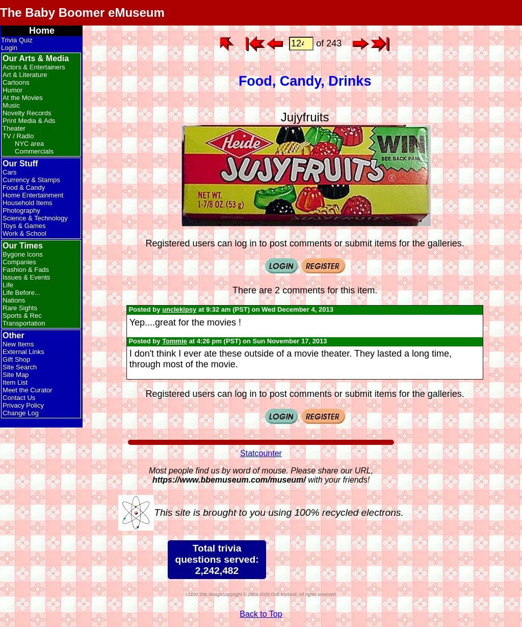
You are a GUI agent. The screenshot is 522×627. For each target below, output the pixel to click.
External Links (23, 352)
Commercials (34, 151)
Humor (12, 90)
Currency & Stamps (31, 180)
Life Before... (21, 292)
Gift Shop (16, 359)
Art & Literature (25, 75)
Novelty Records (27, 113)
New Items (18, 344)
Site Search (20, 367)
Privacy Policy (23, 405)
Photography (21, 210)
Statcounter (261, 453)
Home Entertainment (33, 195)
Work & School (24, 233)
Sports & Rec (22, 315)
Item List (15, 382)
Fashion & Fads (26, 269)
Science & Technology (35, 218)
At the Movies (23, 98)
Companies (19, 262)
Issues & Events (26, 277)
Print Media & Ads (29, 120)
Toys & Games (24, 226)
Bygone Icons (23, 254)
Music (11, 105)
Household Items (28, 203)
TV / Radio (18, 136)
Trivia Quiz (17, 40)
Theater (14, 128)
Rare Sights (20, 308)
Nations (14, 300)
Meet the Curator (28, 390)
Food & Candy (24, 187)
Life (8, 285)
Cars (9, 172)
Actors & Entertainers (34, 67)
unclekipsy (179, 309)
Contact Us (19, 398)
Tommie (174, 341)
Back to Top (261, 614)
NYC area (29, 143)
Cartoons (16, 82)
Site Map (16, 375)
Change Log (21, 413)
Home (42, 31)
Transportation (24, 323)
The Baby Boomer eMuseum (82, 12)
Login (9, 48)
